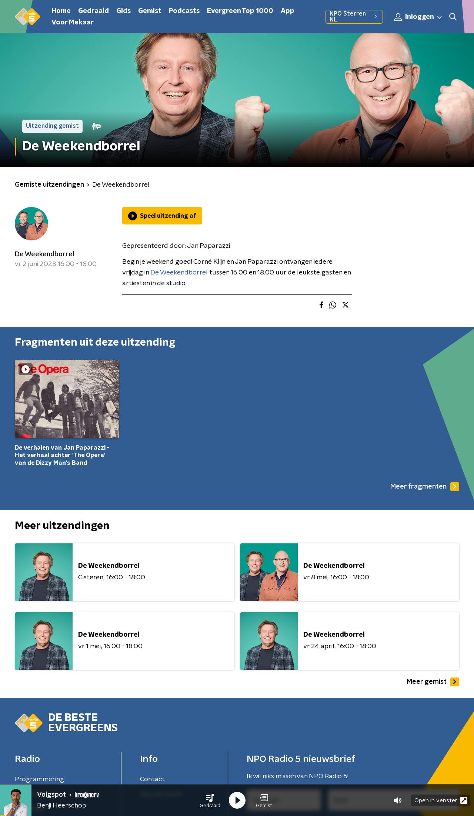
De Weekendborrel (44, 254)
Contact (152, 779)
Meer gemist (433, 681)
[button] (210, 800)
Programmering (39, 779)
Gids (123, 11)
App (287, 11)
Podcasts (184, 11)
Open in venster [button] (440, 800)
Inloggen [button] (418, 17)
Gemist (149, 11)
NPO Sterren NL (354, 17)
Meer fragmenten (424, 486)
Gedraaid (93, 11)
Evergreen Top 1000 (240, 11)
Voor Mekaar (72, 22)
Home (61, 11)
